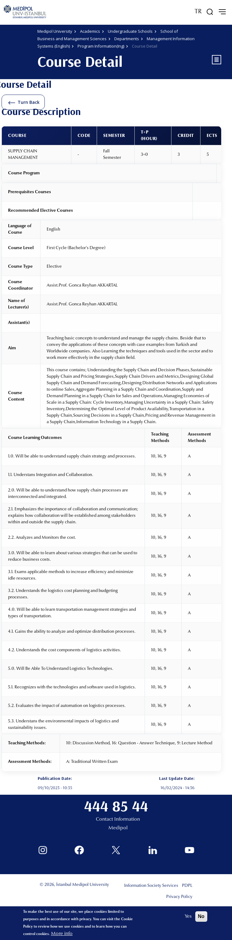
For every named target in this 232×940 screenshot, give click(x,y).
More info (62, 933)
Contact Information (118, 819)
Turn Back (29, 102)
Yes (188, 916)
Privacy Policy (179, 897)
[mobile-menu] (222, 11)
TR (198, 12)
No (201, 916)
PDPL (187, 886)
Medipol (118, 828)
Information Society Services (151, 886)
